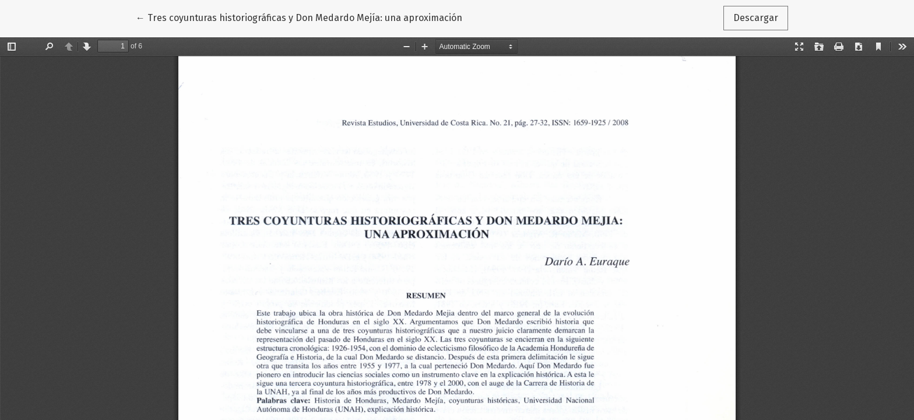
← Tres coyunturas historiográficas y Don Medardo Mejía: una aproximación (299, 16)
